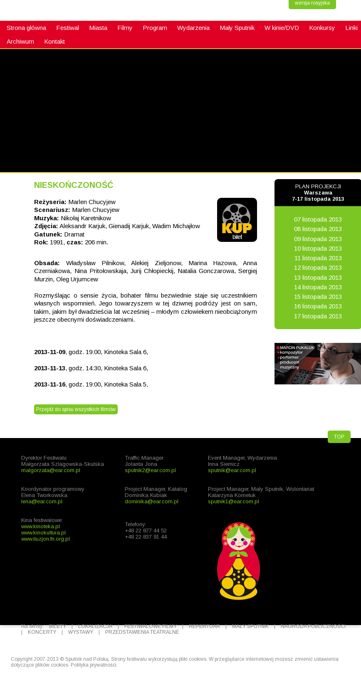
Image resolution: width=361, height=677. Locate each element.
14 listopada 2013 (318, 286)
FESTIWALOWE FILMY (150, 626)
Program (155, 27)
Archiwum (20, 41)
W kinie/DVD (282, 27)
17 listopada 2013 (318, 316)
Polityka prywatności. (94, 665)
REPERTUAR (204, 626)
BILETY (57, 626)
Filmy (125, 27)
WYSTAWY (80, 632)
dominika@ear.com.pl (151, 501)
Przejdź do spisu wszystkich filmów (76, 409)
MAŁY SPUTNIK (250, 626)
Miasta (98, 27)
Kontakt (54, 41)
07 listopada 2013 (318, 219)
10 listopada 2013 (318, 248)
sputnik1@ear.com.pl (233, 501)
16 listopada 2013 (318, 306)
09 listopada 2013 (318, 238)
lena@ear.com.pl (41, 501)
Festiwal (67, 27)
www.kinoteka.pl (40, 526)
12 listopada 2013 (318, 267)
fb (10, 164)
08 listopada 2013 (318, 228)
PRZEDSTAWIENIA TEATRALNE (142, 632)
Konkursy (322, 27)
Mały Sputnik (237, 27)
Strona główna (26, 27)
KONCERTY (42, 632)
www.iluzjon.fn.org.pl (45, 539)
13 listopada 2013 (318, 277)
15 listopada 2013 (318, 296)
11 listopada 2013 (318, 257)
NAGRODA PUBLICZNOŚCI (313, 626)
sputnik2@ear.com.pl (150, 470)
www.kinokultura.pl (43, 532)
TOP (339, 437)
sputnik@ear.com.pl (232, 470)
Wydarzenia (193, 27)
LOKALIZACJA (95, 626)
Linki (351, 27)
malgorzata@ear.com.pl (50, 470)
